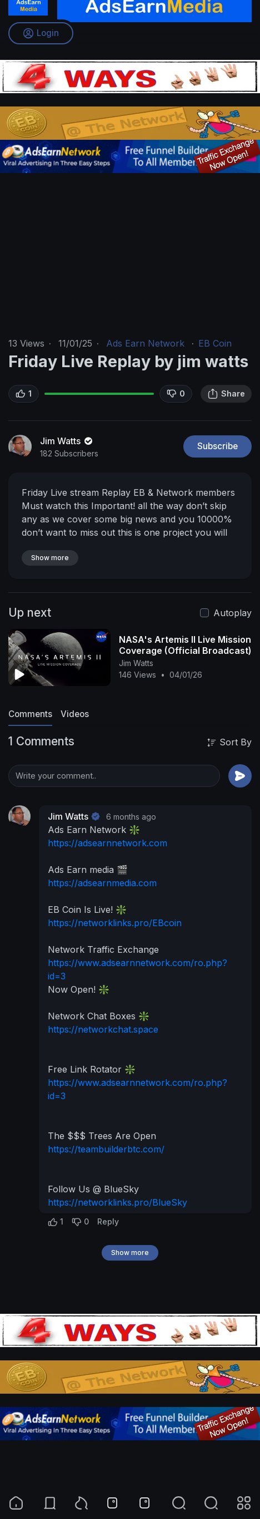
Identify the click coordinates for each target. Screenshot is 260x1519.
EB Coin (215, 343)
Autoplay (232, 612)
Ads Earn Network (145, 343)
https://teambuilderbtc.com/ (106, 1149)
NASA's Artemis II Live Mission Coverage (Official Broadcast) (185, 645)
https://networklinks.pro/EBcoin (115, 922)
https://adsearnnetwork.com (107, 843)
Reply (108, 1221)
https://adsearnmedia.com (102, 882)
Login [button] (41, 33)
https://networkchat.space (103, 1029)
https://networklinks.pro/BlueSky (117, 1202)
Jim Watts (67, 440)
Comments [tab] (30, 714)
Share (226, 393)
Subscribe (217, 446)
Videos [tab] (75, 714)
